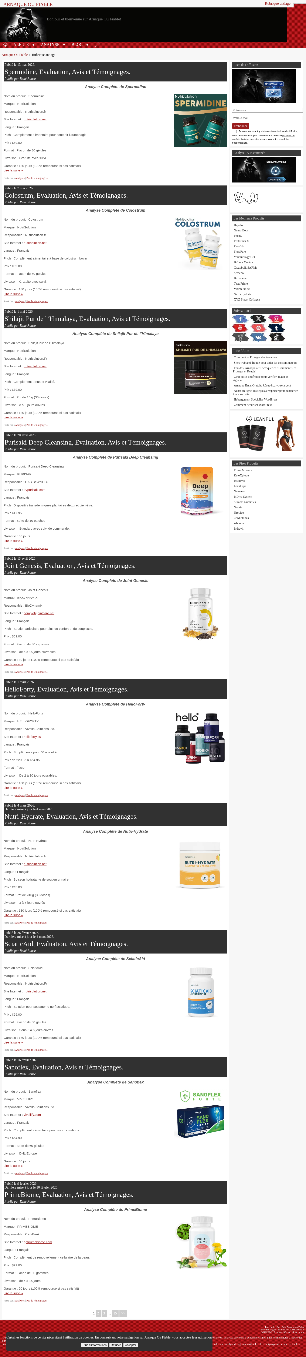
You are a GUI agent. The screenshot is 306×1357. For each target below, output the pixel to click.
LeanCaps (240, 486)
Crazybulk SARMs (245, 267)
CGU (263, 1332)
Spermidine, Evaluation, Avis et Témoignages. (67, 72)
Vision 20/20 (241, 289)
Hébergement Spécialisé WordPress (255, 399)
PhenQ (238, 235)
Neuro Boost (241, 230)
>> (123, 1313)
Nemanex (239, 491)
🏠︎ (5, 44)
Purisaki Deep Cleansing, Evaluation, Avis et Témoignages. (85, 442)
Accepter (130, 1345)
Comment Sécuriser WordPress (253, 404)
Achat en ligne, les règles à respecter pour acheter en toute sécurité (265, 392)
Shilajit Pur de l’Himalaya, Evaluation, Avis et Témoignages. (87, 318)
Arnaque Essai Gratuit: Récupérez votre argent (262, 385)
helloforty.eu (32, 736)
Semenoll (239, 273)
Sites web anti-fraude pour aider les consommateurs (265, 362)
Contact (288, 1332)
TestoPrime (241, 283)
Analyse (50, 44)
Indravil (239, 528)
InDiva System (243, 496)
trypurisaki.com (34, 490)
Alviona (239, 523)
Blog (77, 44)
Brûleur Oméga (243, 262)
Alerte (21, 44)
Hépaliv (239, 225)
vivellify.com (32, 1114)
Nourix (238, 507)
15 (115, 1313)
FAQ (270, 1332)
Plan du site (298, 1332)
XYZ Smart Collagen (247, 299)
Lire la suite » (13, 170)
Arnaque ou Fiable (27, 4)
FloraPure (240, 251)
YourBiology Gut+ (245, 257)
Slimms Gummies (245, 502)
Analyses (20, 178)
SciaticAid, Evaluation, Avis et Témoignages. (66, 944)
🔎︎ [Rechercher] (97, 44)
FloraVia (239, 246)
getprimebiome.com (38, 1242)
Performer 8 (241, 241)
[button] (33, 44)
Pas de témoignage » (37, 178)
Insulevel (239, 480)
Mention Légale (268, 1329)
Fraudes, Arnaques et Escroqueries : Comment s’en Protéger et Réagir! (264, 369)
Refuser (116, 1345)
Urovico (239, 512)
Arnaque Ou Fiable (15, 55)
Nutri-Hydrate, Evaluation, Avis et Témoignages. (71, 816)
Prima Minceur (243, 470)
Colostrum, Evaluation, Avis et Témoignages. (66, 195)
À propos (278, 1332)
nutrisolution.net (35, 119)
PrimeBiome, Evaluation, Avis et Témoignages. (69, 1194)
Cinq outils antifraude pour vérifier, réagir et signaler (260, 378)
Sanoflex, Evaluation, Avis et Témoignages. (63, 1067)
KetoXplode (241, 475)
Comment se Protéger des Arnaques (255, 357)
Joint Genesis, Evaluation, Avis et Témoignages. (70, 565)
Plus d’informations (95, 1345)
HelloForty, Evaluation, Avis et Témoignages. (66, 689)
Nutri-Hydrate (242, 294)
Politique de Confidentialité (291, 1329)
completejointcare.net (39, 613)
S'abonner (240, 126)
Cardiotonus (241, 518)
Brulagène (240, 278)
